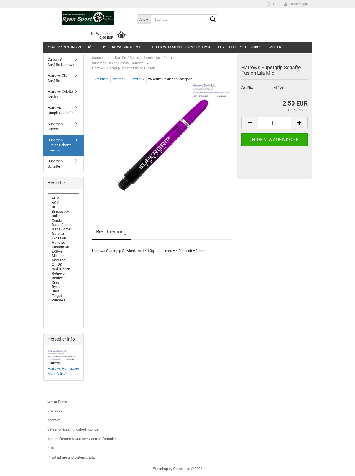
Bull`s (63, 216)
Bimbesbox (63, 211)
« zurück (101, 79)
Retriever (63, 273)
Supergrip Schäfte (55, 163)
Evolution (63, 238)
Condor (63, 220)
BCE (63, 207)
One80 (63, 265)
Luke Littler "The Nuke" (239, 47)
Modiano (63, 260)
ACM (63, 198)
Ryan (63, 287)
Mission (63, 256)
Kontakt (53, 420)
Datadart (63, 233)
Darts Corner (63, 225)
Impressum (56, 410)
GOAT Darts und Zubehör (71, 47)
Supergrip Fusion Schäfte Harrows (59, 145)
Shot (63, 291)
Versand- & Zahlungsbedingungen (73, 429)
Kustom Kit (63, 247)
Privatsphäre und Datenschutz (71, 457)
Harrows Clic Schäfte (58, 78)
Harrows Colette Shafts (60, 94)
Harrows (63, 242)
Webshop (160, 469)
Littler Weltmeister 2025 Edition (179, 47)
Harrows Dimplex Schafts (61, 110)
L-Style (63, 251)
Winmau (63, 300)
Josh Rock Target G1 (121, 47)
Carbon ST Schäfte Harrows (61, 62)
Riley (63, 282)
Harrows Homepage (63, 368)
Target (63, 296)
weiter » (119, 79)
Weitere (276, 47)
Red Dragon (63, 269)
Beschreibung (111, 232)
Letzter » (137, 79)
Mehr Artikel (57, 373)
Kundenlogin (296, 4)
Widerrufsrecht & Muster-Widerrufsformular (81, 439)
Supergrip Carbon (55, 126)
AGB (50, 448)
